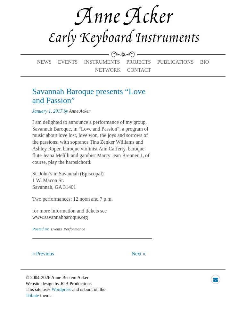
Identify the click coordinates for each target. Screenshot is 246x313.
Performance (74, 229)
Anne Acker (79, 111)
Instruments (102, 62)
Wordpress (61, 289)
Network (108, 70)
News (44, 62)
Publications (175, 62)
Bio (204, 62)
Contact (139, 70)
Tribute (32, 295)
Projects (138, 62)
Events (68, 62)
